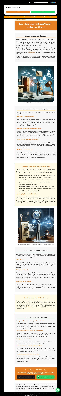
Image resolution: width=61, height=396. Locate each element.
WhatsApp (43, 11)
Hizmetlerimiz (17, 16)
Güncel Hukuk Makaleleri (30, 16)
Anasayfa (8, 16)
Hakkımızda (42, 16)
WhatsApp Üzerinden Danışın (45, 377)
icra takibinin (31, 52)
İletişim (50, 16)
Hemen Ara (18, 11)
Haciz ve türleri (30, 306)
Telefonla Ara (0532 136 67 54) (26, 377)
